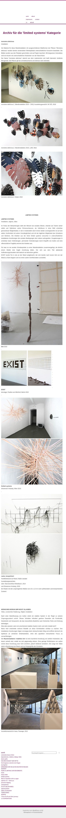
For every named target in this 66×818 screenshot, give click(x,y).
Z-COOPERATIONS (6, 798)
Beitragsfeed (27, 812)
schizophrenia (4, 784)
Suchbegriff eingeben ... (38, 753)
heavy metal (4, 774)
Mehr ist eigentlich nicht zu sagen (10, 778)
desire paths (4, 759)
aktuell (32, 22)
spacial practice (5, 788)
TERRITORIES (5, 792)
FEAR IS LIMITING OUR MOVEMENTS (11, 770)
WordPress (36, 810)
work (27, 16)
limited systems (5, 776)
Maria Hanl (14, 11)
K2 (42, 810)
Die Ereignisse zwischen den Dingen (10, 763)
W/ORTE (3, 794)
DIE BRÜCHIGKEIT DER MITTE (9, 761)
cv (26, 22)
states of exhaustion (6, 790)
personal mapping (6, 782)
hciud (2, 772)
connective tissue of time (7, 755)
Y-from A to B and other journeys (9, 796)
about (33, 16)
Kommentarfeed (37, 812)
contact (37, 19)
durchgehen (4, 765)
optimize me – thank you (7, 780)
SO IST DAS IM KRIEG (7, 786)
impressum (29, 19)
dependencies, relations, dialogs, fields (11, 757)
